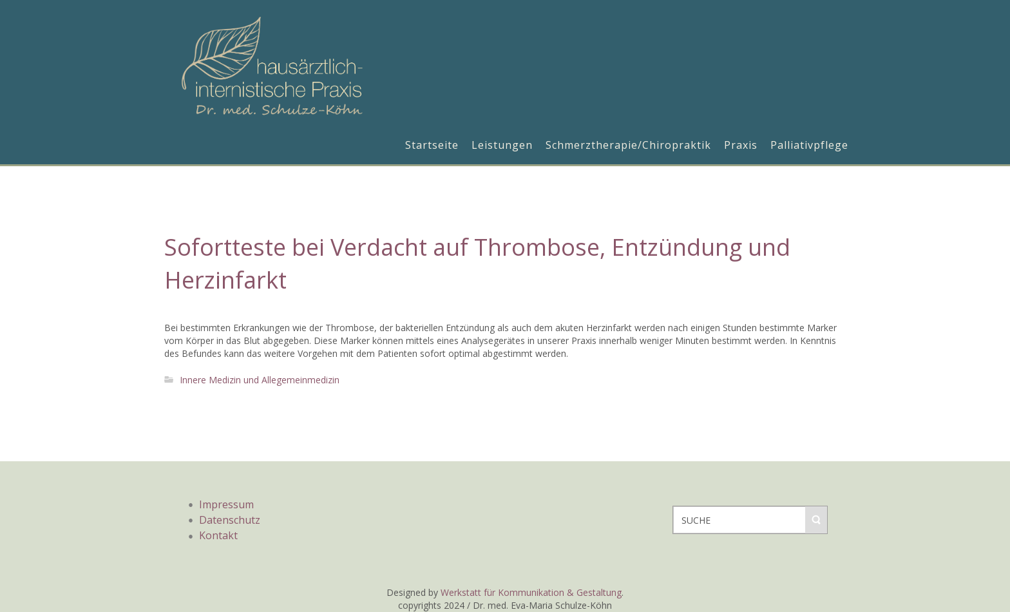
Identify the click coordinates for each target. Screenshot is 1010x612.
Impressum (226, 504)
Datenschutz (229, 520)
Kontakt (218, 535)
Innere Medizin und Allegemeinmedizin (259, 380)
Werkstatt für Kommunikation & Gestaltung (531, 592)
